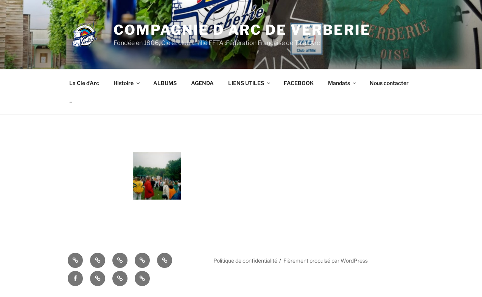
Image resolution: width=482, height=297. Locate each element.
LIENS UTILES (249, 83)
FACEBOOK (299, 83)
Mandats (342, 83)
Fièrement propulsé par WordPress (325, 260)
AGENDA (202, 83)
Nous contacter (389, 83)
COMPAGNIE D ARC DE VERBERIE (242, 30)
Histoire (127, 83)
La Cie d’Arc (84, 83)
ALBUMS (165, 83)
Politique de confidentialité (245, 260)
